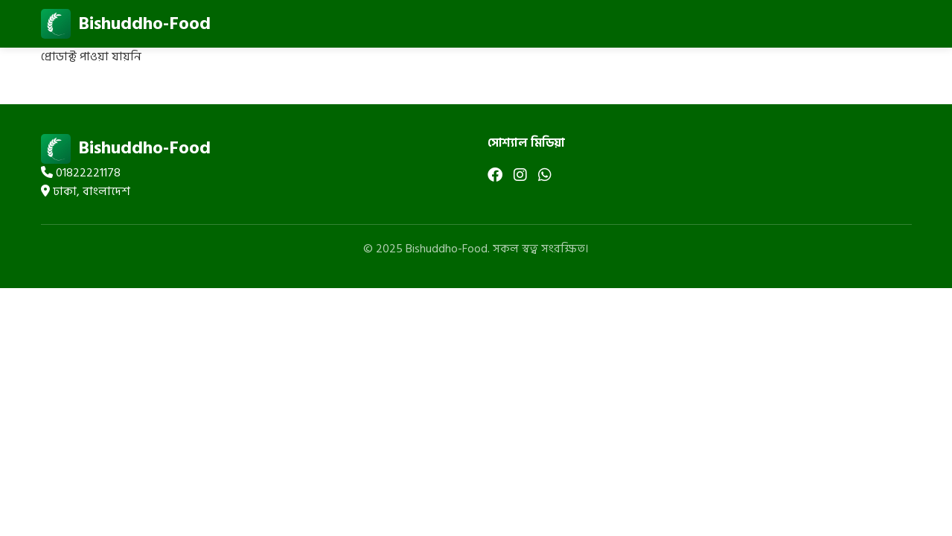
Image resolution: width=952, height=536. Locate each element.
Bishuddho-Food (126, 24)
